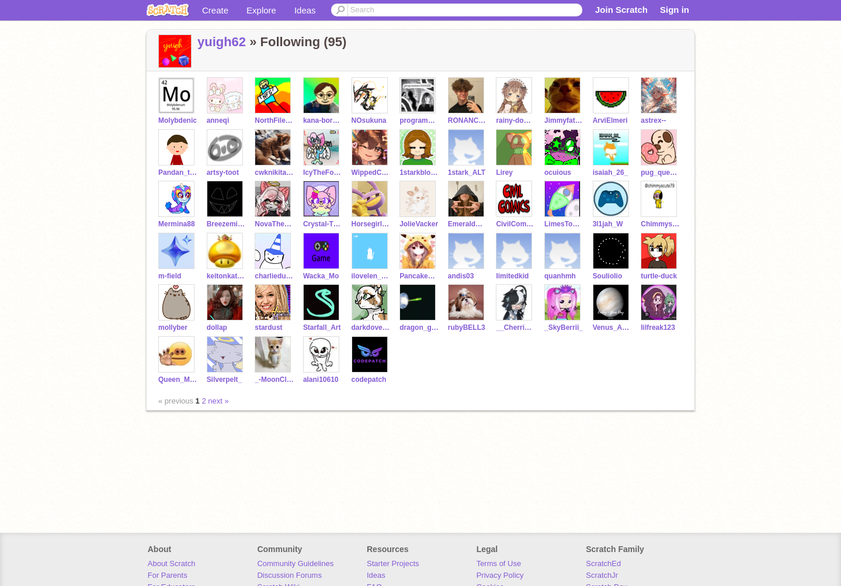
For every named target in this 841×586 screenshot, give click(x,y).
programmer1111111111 (419, 120)
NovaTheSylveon (274, 224)
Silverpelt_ (224, 379)
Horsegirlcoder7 (371, 224)
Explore (261, 10)
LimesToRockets (563, 224)
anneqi (218, 120)
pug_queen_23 (660, 172)
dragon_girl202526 (419, 327)
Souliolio (608, 276)
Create (215, 10)
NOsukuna (369, 120)
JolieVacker (418, 224)
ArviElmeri (610, 120)
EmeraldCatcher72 (467, 224)
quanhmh (560, 276)
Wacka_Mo (321, 276)
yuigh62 (221, 42)
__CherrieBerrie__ (515, 327)
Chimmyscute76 (660, 224)
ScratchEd (603, 563)
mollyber (172, 327)
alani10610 (321, 379)
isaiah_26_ (610, 172)
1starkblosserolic (419, 172)
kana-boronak (322, 120)
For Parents (167, 575)
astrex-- (653, 120)
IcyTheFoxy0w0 (322, 172)
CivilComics (515, 224)
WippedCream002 (371, 172)
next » (218, 401)
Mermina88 (176, 224)
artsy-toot (223, 172)
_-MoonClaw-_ (274, 379)
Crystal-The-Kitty (322, 224)
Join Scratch (621, 10)
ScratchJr (602, 575)
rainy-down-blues (515, 120)
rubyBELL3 (466, 327)
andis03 (461, 276)
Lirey (504, 172)
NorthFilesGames (274, 120)
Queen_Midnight (177, 379)
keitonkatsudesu (226, 276)
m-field (169, 276)
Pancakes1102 (419, 276)
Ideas (305, 10)
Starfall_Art (322, 327)
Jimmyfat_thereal (563, 120)
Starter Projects (393, 563)
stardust (268, 327)
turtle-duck (659, 276)
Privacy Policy (500, 575)
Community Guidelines (295, 563)
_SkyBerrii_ (563, 327)
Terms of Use (499, 563)
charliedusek (274, 276)
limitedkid (512, 276)
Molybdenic (177, 120)
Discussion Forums (289, 575)
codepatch (369, 379)
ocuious (557, 172)
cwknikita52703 (274, 172)
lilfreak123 (658, 327)
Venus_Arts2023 (612, 327)
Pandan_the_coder (177, 172)
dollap (217, 327)
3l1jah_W (608, 224)
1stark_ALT (466, 172)
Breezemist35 (226, 224)
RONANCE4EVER (467, 120)
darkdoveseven (371, 327)
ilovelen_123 (371, 276)
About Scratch (172, 563)
